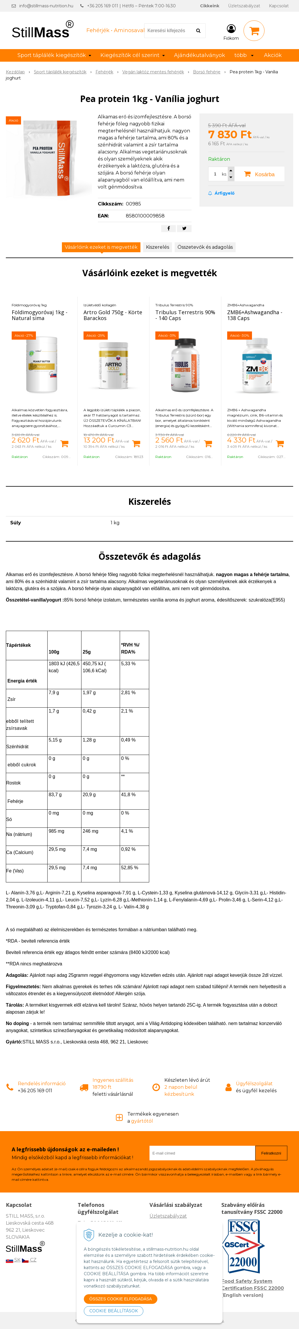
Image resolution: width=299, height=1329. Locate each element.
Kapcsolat (279, 5)
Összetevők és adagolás (205, 247)
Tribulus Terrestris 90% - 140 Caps (185, 315)
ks (224, 174)
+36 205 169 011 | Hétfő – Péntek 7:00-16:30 (131, 5)
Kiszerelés (157, 247)
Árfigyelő (221, 193)
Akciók (273, 55)
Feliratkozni (271, 1153)
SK (13, 1260)
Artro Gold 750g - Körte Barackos (113, 315)
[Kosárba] (64, 443)
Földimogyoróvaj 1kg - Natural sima (39, 315)
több (243, 55)
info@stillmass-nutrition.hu (46, 5)
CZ (29, 1260)
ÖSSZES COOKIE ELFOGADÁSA (120, 1299)
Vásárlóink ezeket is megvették (101, 247)
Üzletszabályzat (244, 5)
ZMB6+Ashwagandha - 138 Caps (254, 315)
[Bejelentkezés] (231, 32)
